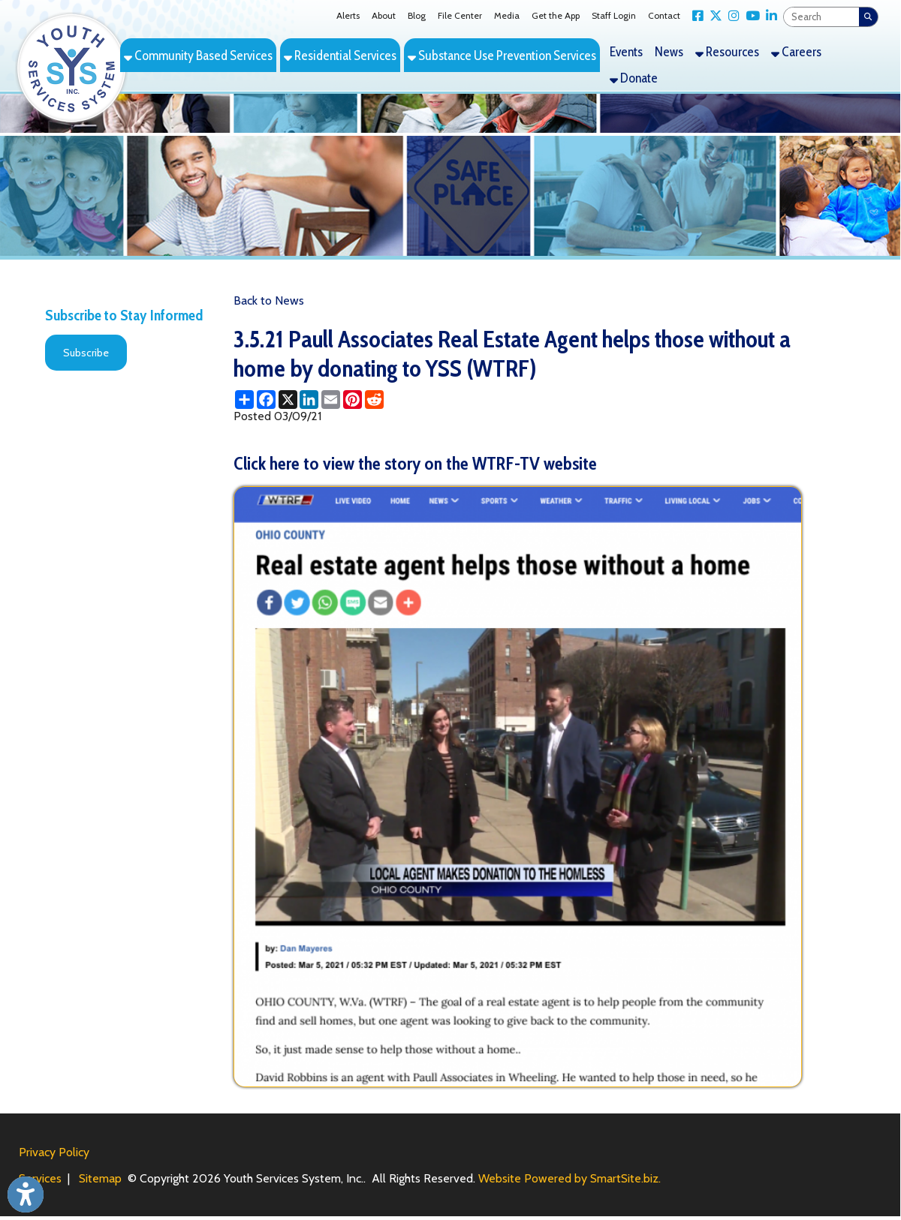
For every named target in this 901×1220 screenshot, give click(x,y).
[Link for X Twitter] (713, 16)
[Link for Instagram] (731, 16)
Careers (796, 51)
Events (626, 51)
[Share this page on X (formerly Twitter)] (288, 399)
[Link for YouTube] (750, 16)
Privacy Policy (54, 1152)
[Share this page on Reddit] (374, 399)
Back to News (269, 300)
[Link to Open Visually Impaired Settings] (26, 1194)
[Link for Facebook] (695, 16)
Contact (664, 15)
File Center (460, 15)
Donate (634, 78)
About (384, 15)
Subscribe (86, 353)
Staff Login (614, 15)
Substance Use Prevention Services (502, 55)
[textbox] (821, 17)
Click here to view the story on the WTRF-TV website (415, 463)
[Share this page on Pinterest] (352, 399)
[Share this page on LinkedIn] (309, 399)
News (669, 51)
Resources (727, 51)
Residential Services (340, 55)
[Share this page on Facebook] (266, 399)
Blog (417, 15)
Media (507, 15)
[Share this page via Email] (331, 399)
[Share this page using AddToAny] (244, 399)
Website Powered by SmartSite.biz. (569, 1178)
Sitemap (100, 1178)
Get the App (556, 15)
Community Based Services (198, 55)
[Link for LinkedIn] (768, 16)
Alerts (348, 15)
